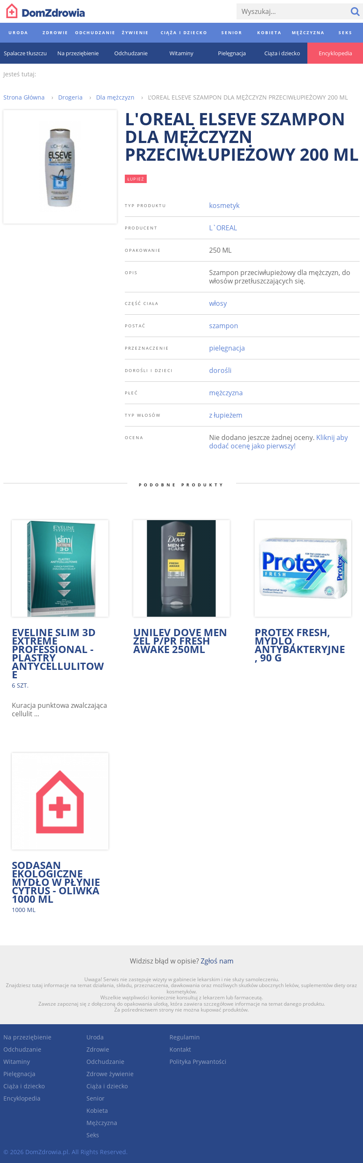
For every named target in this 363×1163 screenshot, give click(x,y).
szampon (223, 325)
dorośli (220, 370)
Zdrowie (97, 1049)
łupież (136, 179)
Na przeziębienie (27, 1037)
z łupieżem (225, 415)
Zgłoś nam (217, 961)
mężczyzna (226, 392)
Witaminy (16, 1062)
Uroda (95, 1037)
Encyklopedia (21, 1098)
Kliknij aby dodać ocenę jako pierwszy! (278, 442)
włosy (218, 303)
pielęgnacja (227, 348)
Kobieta (97, 1110)
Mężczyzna (101, 1123)
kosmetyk (224, 205)
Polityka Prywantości (197, 1062)
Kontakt (180, 1049)
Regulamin (184, 1037)
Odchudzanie (22, 1049)
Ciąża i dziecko (24, 1086)
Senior (95, 1098)
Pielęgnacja (19, 1074)
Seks (92, 1135)
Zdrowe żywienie (110, 1074)
